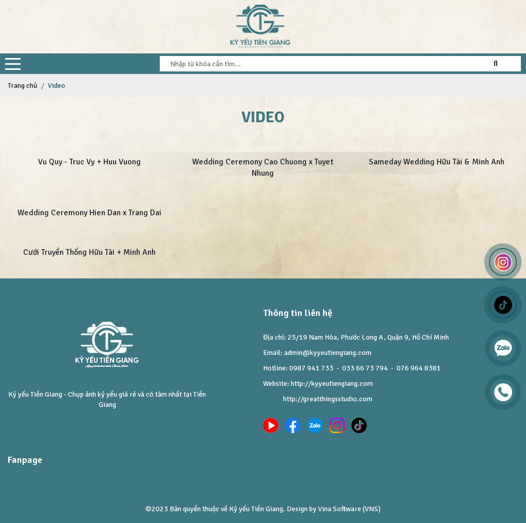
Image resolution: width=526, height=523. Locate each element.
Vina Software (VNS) (349, 509)
